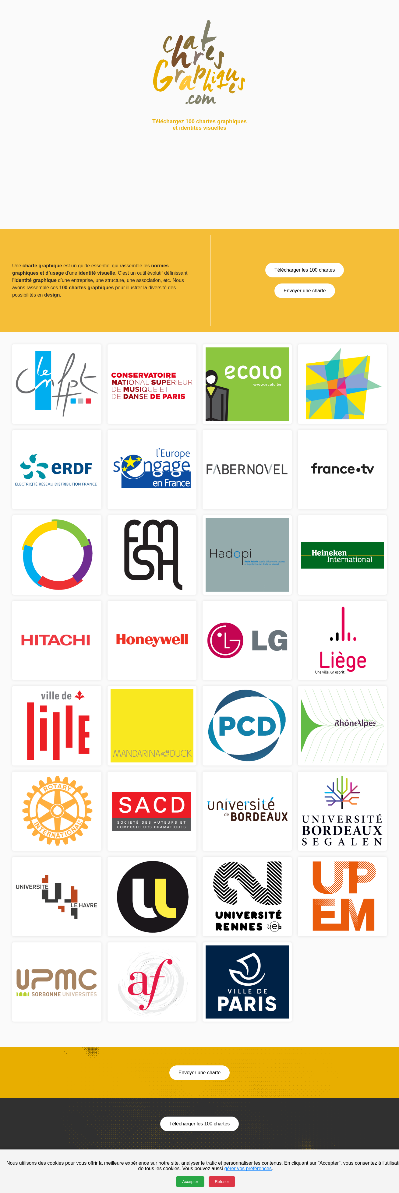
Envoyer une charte (305, 290)
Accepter (190, 1181)
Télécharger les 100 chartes (304, 270)
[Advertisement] (182, 186)
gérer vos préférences (248, 1168)
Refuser (222, 1181)
